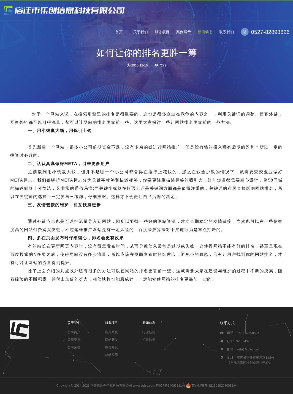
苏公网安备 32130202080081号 (214, 385)
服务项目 (162, 32)
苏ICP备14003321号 (170, 385)
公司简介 (74, 332)
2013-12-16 (139, 65)
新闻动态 (205, 32)
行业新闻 (148, 332)
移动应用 (111, 355)
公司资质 (74, 340)
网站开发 (111, 340)
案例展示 (183, 32)
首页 (119, 32)
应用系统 (111, 332)
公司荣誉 (74, 347)
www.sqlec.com (144, 385)
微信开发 (111, 347)
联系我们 (226, 32)
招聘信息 (148, 340)
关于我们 (140, 32)
